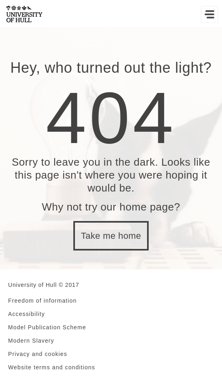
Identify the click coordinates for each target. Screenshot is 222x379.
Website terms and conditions (51, 367)
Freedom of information (42, 300)
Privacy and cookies (37, 354)
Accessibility (26, 314)
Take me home (111, 236)
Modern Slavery (31, 340)
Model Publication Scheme (47, 327)
